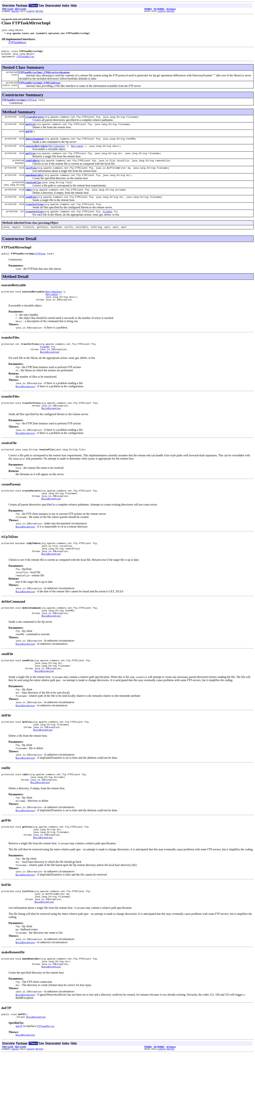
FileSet (107, 222)
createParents (34, 121)
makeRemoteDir (34, 183)
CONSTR (30, 11)
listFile (30, 175)
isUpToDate (32, 168)
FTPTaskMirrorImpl (14, 103)
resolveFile (33, 191)
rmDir (28, 199)
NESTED (15, 11)
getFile (30, 160)
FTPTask (32, 103)
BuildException (49, 368)
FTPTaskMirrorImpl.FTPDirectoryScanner (44, 75)
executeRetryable (36, 152)
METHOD (39, 11)
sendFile (30, 207)
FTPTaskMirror (17, 42)
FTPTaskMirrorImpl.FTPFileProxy (39, 86)
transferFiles (34, 214)
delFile (30, 129)
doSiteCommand (34, 144)
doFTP (28, 136)
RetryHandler (57, 152)
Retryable (77, 152)
